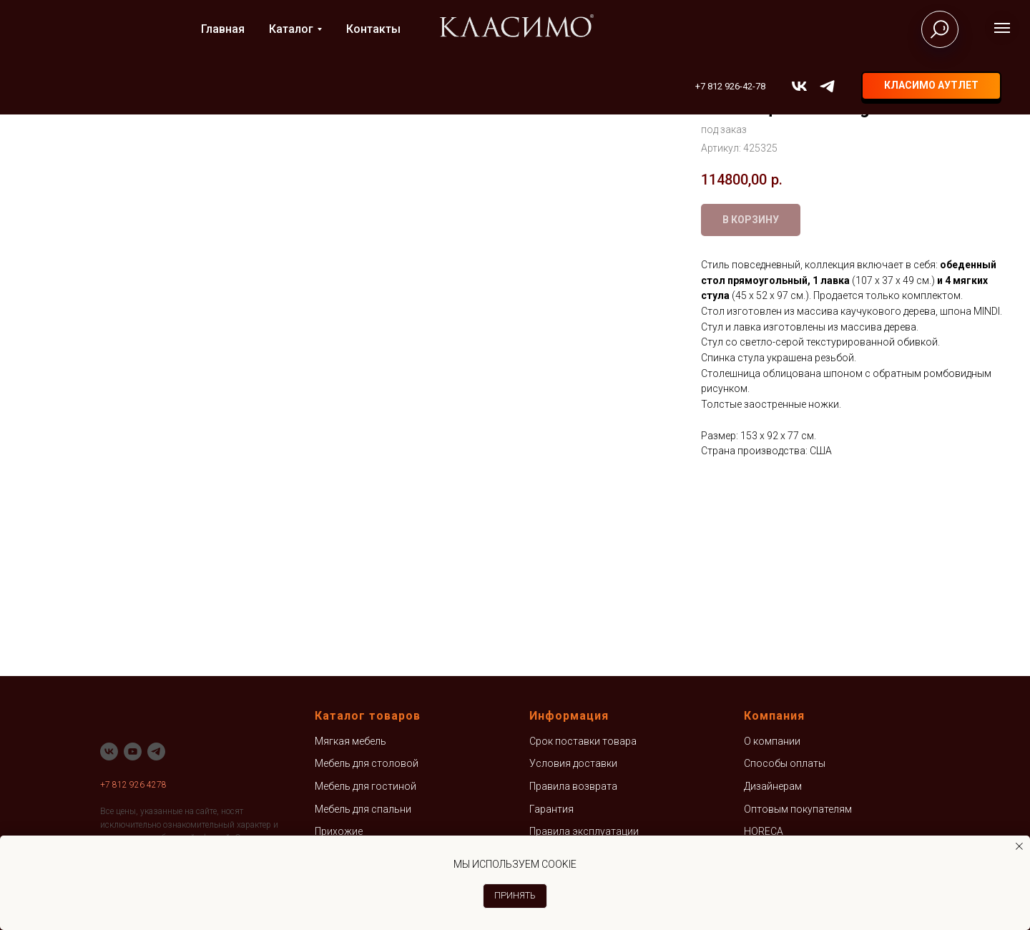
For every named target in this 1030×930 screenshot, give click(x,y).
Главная (223, 29)
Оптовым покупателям (798, 809)
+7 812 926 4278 (133, 785)
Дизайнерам (773, 786)
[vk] (799, 86)
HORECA (763, 831)
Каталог (291, 29)
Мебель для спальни (363, 809)
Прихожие (339, 831)
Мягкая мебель (350, 741)
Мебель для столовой (366, 763)
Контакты (373, 29)
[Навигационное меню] (1002, 28)
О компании (772, 741)
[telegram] (827, 86)
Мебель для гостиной (365, 786)
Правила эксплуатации (584, 831)
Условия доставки (573, 763)
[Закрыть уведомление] (1019, 846)
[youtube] (133, 751)
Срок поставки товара (583, 741)
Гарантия (551, 809)
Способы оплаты (784, 763)
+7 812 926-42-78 (730, 86)
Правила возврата (573, 786)
